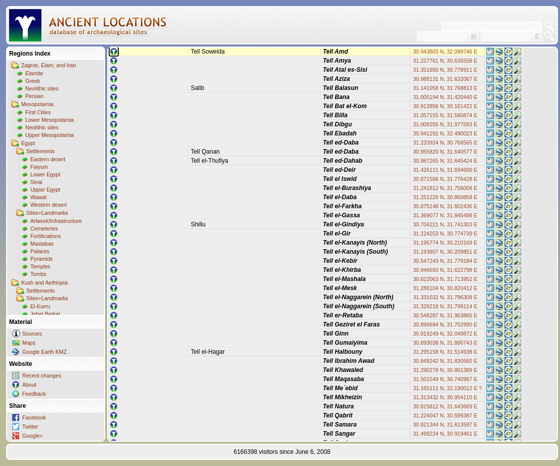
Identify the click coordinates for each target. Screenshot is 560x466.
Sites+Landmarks (47, 213)
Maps (28, 343)
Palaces (40, 251)
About (29, 385)
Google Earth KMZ (44, 352)
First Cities (38, 112)
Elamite (34, 73)
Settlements (40, 151)
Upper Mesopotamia (49, 135)
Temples (40, 266)
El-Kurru (40, 306)
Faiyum (39, 167)
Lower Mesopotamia (49, 120)
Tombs (38, 274)
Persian (34, 96)
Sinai (36, 182)
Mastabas (42, 244)
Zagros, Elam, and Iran (48, 65)
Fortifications (45, 236)
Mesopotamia (37, 104)
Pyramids (41, 259)
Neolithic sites (42, 88)
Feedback (34, 394)
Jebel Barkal (45, 314)
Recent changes (41, 375)
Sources (32, 334)
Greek (32, 81)
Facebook (34, 417)
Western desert (48, 205)
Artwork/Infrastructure (56, 221)
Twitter (30, 427)
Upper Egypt (45, 190)
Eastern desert (47, 159)
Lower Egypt (45, 174)
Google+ (32, 436)
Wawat (38, 197)
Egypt (28, 143)
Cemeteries (44, 228)
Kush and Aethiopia (44, 282)
